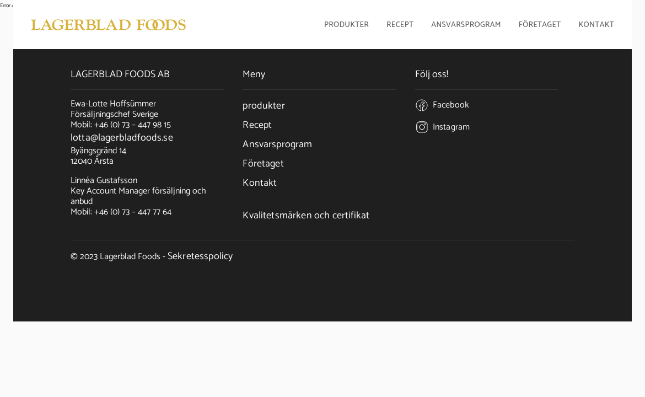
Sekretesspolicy (200, 256)
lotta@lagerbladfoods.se (122, 138)
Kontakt (596, 25)
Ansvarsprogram (466, 25)
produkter (263, 106)
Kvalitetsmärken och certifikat (306, 215)
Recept (399, 25)
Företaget (263, 163)
